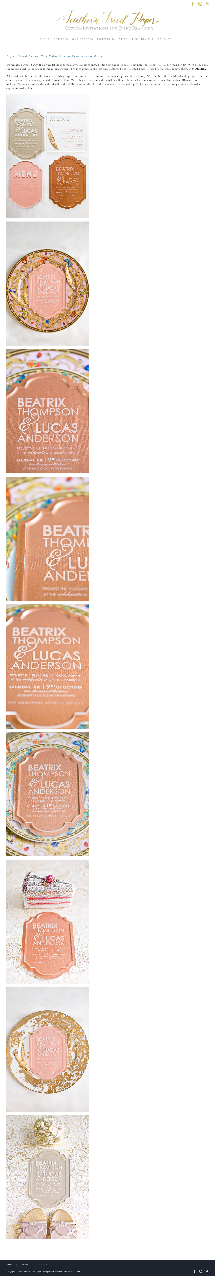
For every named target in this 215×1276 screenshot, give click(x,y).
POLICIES (43, 1265)
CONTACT (25, 1265)
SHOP (9, 1265)
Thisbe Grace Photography (154, 69)
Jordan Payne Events (75, 65)
